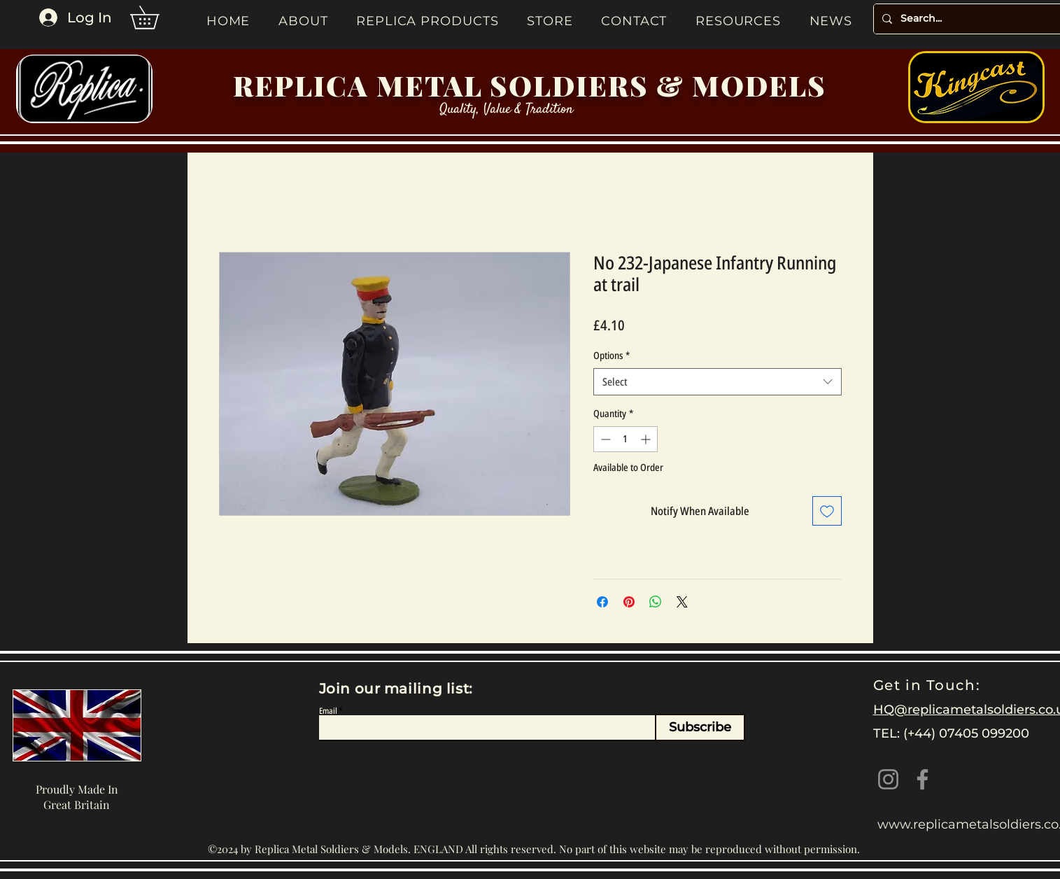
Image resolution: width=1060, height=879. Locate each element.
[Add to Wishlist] (827, 511)
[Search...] (975, 19)
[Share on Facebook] (602, 601)
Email (328, 711)
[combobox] (717, 381)
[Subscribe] (700, 727)
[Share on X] (682, 601)
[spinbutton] (625, 439)
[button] (155, 17)
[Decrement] (604, 439)
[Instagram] (888, 779)
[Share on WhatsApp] (655, 601)
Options (611, 355)
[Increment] (647, 439)
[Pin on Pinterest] (629, 601)
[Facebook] (922, 779)
